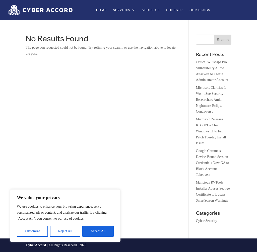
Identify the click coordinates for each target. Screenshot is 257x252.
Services (121, 10)
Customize (32, 231)
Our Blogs (199, 10)
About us (151, 10)
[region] (65, 215)
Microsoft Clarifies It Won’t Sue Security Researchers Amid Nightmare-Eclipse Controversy (211, 99)
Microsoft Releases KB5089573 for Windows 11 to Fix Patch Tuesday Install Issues (211, 131)
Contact (174, 10)
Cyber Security (206, 221)
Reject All (65, 231)
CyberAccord (36, 245)
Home (101, 10)
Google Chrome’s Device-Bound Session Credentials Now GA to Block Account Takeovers (212, 163)
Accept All (97, 231)
